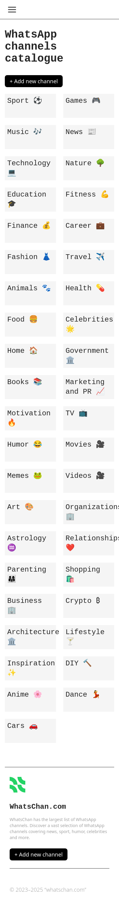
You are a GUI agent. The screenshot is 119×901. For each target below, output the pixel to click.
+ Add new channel (34, 81)
